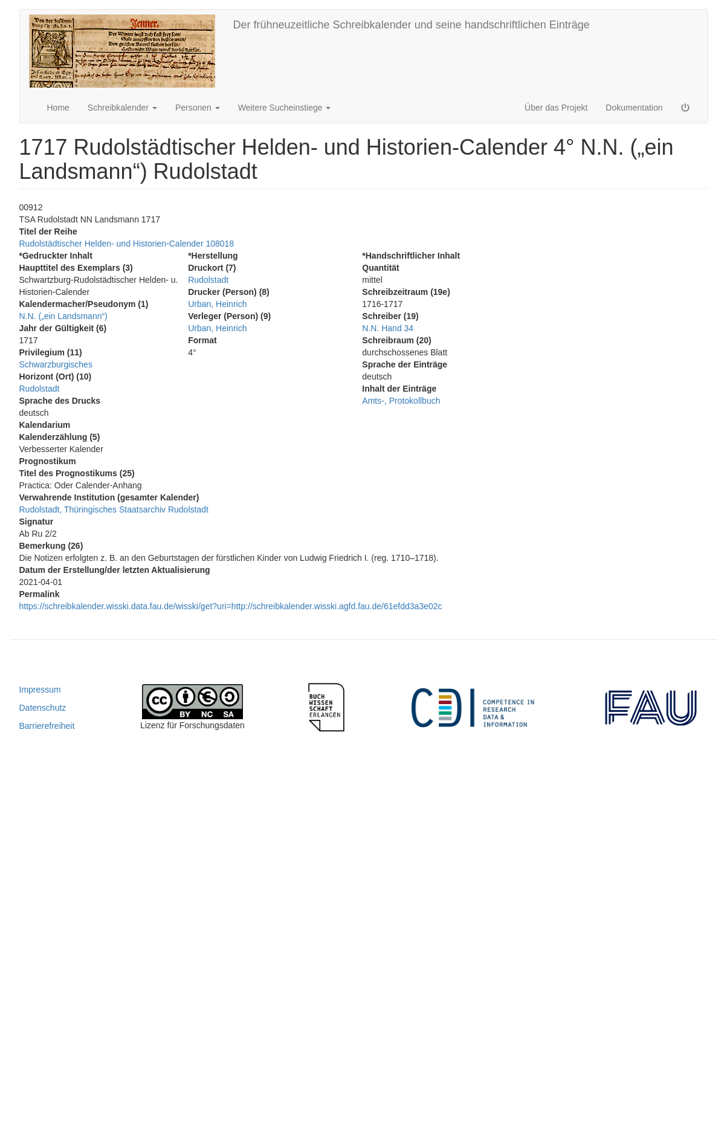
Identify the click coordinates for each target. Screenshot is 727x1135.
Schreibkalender (122, 107)
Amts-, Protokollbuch (401, 401)
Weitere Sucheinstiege (284, 107)
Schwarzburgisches (55, 364)
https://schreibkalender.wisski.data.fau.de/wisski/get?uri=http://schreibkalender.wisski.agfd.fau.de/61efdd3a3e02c (230, 606)
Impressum (40, 689)
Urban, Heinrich (217, 304)
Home (58, 107)
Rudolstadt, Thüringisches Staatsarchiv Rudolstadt (113, 509)
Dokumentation (634, 107)
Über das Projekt (556, 107)
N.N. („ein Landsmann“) (63, 316)
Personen (197, 107)
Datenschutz (42, 708)
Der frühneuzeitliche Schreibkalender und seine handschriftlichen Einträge (411, 25)
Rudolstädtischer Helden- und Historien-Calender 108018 (126, 243)
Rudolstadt (39, 388)
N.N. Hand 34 (387, 328)
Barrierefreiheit (47, 726)
